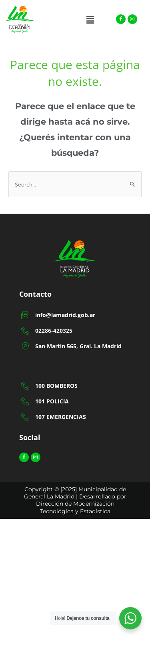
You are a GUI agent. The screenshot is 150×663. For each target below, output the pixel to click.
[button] (90, 20)
